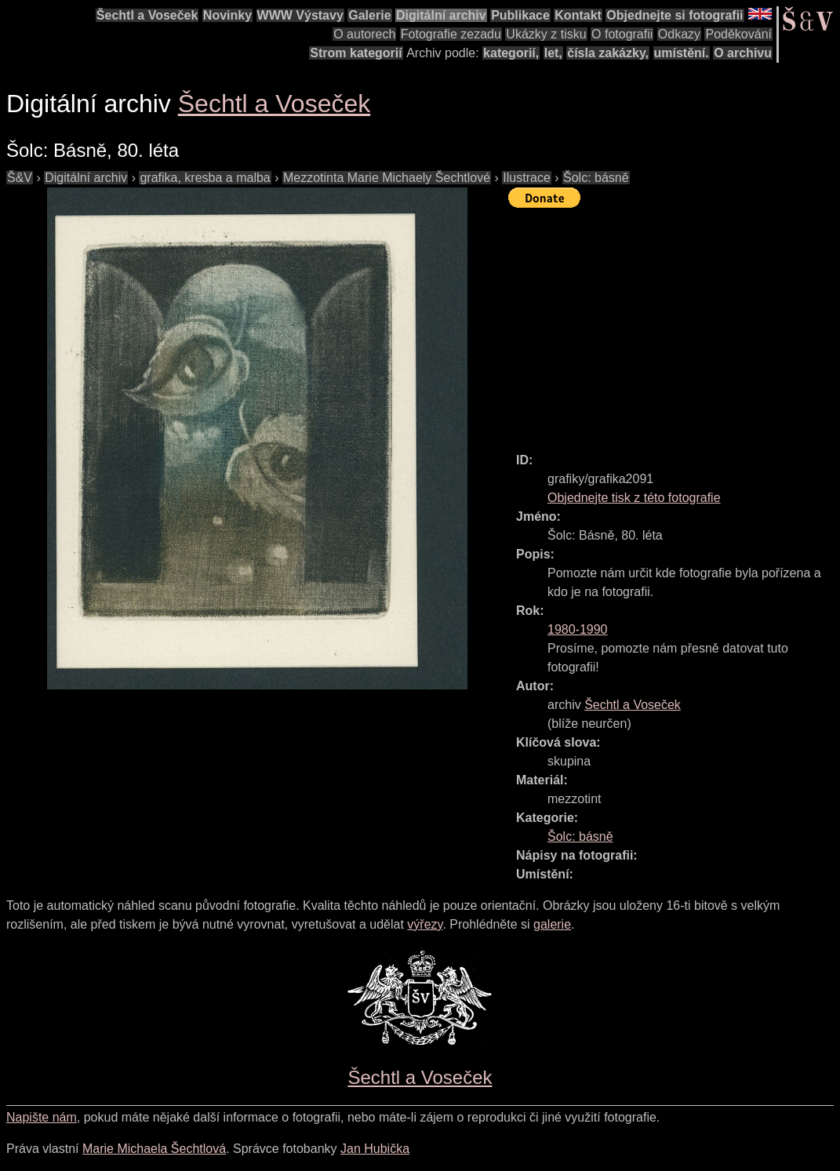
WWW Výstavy (300, 15)
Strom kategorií (356, 53)
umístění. (681, 53)
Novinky (227, 15)
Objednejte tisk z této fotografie (634, 497)
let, (553, 53)
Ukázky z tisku (546, 34)
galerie (552, 924)
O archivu (743, 53)
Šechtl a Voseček (147, 15)
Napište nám (41, 1117)
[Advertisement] (674, 323)
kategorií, (511, 53)
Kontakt (578, 15)
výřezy (424, 924)
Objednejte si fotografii (674, 15)
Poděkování (738, 34)
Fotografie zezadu (451, 34)
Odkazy (679, 34)
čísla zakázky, (608, 53)
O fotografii (622, 34)
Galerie (369, 15)
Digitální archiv (441, 15)
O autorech (364, 34)
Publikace (520, 15)
